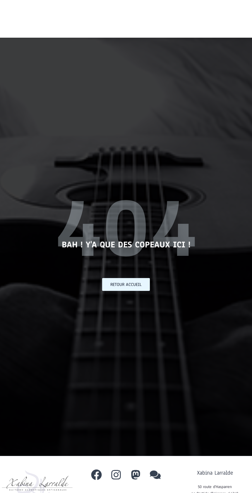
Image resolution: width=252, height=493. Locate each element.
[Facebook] (96, 474)
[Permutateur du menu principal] (237, 19)
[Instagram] (116, 474)
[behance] (155, 474)
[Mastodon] (135, 474)
